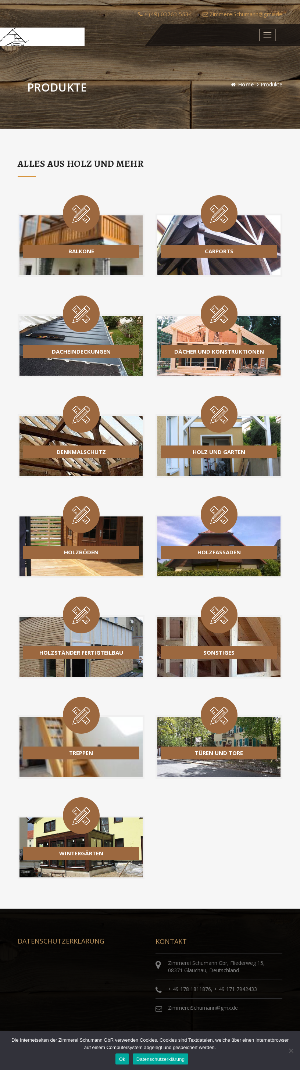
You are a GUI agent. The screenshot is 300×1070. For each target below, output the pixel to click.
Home (246, 84)
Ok (122, 1059)
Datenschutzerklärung (160, 1059)
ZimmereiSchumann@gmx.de (242, 14)
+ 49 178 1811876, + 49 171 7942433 (212, 988)
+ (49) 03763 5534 (165, 14)
